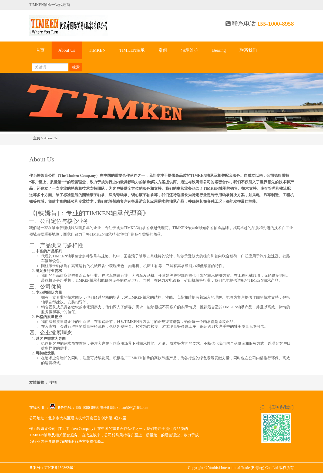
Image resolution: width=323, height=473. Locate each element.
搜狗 (53, 383)
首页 (40, 50)
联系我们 (248, 50)
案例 (163, 50)
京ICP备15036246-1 (60, 468)
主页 (36, 138)
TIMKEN (97, 50)
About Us (66, 50)
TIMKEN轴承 (132, 50)
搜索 (76, 67)
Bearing (219, 50)
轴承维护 (189, 50)
